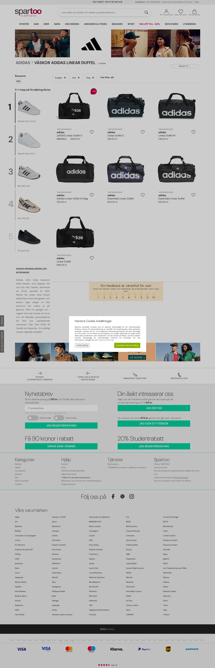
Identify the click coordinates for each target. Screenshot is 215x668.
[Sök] (146, 12)
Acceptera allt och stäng (127, 345)
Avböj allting (82, 345)
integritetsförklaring (106, 340)
